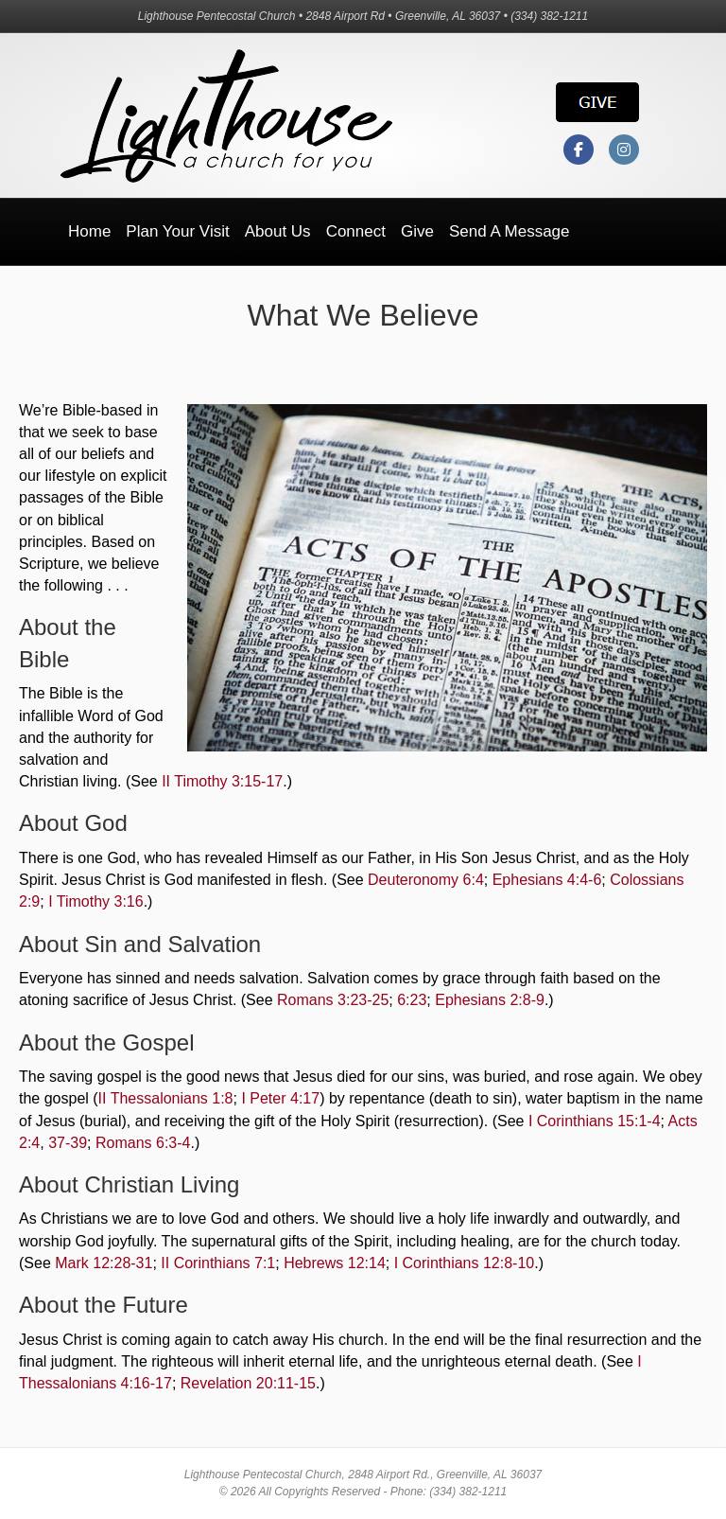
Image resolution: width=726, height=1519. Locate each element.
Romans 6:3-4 (143, 1143)
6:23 (411, 1000)
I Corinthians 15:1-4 (594, 1121)
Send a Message (509, 231)
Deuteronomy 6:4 (426, 880)
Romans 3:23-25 (333, 1000)
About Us (278, 231)
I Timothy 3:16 (96, 901)
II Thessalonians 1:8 (165, 1098)
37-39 (67, 1143)
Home (89, 231)
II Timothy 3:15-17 (222, 781)
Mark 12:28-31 (103, 1263)
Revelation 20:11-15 (248, 1383)
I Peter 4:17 (280, 1098)
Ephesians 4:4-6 (547, 880)
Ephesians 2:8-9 (489, 1000)
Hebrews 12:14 (335, 1263)
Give (417, 231)
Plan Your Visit (177, 231)
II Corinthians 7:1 (218, 1263)
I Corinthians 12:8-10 (464, 1263)
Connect (356, 231)
